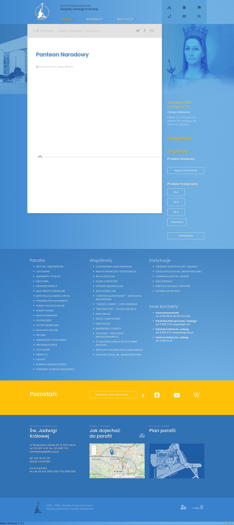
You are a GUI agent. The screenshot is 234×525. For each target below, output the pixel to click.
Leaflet (116, 477)
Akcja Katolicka (105, 276)
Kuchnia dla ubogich (168, 291)
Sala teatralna (164, 281)
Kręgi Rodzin (103, 323)
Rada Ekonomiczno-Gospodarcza (116, 271)
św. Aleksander (184, 117)
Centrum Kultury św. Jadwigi (172, 276)
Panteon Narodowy (93, 30)
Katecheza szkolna (47, 330)
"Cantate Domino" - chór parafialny (117, 304)
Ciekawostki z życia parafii (51, 339)
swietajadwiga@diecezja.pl (44, 451)
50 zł (176, 212)
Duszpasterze (43, 320)
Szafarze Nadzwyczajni (109, 286)
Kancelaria (42, 281)
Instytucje (125, 19)
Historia (40, 335)
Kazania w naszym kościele (51, 364)
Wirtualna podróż (76, 30)
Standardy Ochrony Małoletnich (55, 369)
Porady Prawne (45, 310)
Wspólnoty (95, 19)
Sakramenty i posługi (48, 276)
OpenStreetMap (128, 477)
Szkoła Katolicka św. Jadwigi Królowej (179, 271)
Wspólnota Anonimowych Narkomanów (119, 349)
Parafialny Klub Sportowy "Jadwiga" (177, 266)
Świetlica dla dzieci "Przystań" (173, 286)
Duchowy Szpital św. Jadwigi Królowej (118, 354)
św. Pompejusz (185, 120)
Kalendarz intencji (46, 286)
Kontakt (40, 359)
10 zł (176, 192)
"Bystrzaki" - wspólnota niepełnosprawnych (110, 335)
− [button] (94, 452)
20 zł (176, 202)
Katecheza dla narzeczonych (53, 296)
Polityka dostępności (82, 508)
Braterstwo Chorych (108, 328)
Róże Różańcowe (106, 291)
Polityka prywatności (57, 508)
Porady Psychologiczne (50, 305)
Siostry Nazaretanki (47, 325)
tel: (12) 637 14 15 (39, 448)
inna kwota (177, 222)
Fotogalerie (43, 349)
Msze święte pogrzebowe (50, 291)
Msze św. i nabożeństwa (49, 266)
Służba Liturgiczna (106, 281)
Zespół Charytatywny (108, 318)
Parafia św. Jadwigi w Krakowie (48, 30)
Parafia (67, 19)
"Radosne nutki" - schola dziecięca (116, 309)
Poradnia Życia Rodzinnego (52, 300)
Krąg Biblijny (103, 313)
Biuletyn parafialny (46, 315)
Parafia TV (42, 354)
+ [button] (94, 447)
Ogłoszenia (43, 271)
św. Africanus (182, 124)
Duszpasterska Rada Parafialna (114, 266)
